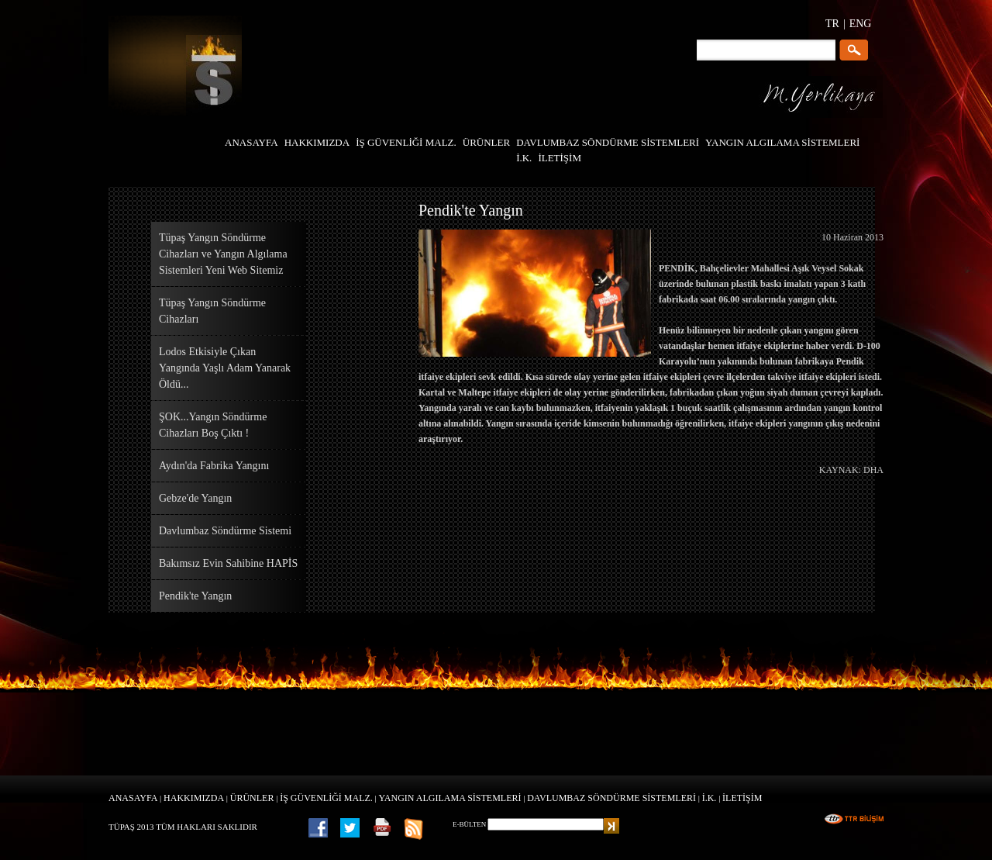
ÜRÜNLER (252, 798)
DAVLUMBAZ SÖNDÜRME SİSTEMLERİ (611, 798)
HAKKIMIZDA (194, 798)
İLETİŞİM (742, 798)
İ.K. (709, 798)
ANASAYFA (132, 798)
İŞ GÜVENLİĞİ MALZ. (326, 798)
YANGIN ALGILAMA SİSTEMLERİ (450, 798)
